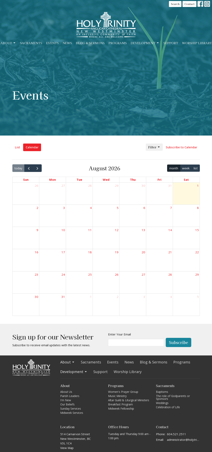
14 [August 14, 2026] (170, 230)
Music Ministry (117, 396)
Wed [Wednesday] (106, 180)
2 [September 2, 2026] (117, 297)
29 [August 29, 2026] (197, 274)
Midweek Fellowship (121, 408)
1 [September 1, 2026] (91, 297)
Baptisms (162, 392)
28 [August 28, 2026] (170, 274)
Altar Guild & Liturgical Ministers (128, 400)
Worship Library (197, 43)
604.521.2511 (176, 434)
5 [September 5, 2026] (198, 297)
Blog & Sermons (90, 43)
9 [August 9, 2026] (37, 230)
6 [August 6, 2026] (144, 208)
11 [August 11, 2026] (90, 230)
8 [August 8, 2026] (198, 208)
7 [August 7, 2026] (171, 208)
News (67, 43)
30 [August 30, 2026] (36, 297)
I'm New (65, 400)
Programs (117, 43)
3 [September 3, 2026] (144, 297)
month (173, 168)
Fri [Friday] (159, 180)
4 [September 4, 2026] (171, 297)
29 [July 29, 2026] (116, 186)
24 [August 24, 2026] (63, 274)
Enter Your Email (119, 334)
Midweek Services (71, 413)
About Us (66, 392)
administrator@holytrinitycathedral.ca (183, 440)
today (18, 168)
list (196, 168)
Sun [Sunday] (26, 180)
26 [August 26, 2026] (116, 274)
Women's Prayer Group (123, 392)
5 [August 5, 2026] (117, 208)
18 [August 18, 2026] (90, 252)
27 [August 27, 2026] (143, 274)
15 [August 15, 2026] (197, 230)
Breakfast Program (120, 404)
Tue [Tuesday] (79, 180)
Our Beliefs (67, 404)
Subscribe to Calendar (181, 147)
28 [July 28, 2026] (90, 186)
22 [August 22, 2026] (197, 252)
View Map (67, 448)
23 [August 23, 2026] (36, 274)
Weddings (162, 403)
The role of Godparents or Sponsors (173, 397)
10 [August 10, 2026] (63, 230)
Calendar (32, 147)
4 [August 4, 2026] (91, 208)
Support (170, 43)
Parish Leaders (69, 396)
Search (175, 4)
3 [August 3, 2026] (64, 208)
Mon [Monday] (52, 180)
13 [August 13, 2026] (143, 230)
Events (52, 43)
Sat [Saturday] (186, 180)
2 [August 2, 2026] (37, 208)
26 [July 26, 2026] (36, 186)
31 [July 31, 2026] (170, 186)
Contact (189, 4)
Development (145, 43)
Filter (154, 147)
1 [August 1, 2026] (198, 186)
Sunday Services (70, 408)
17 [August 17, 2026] (63, 252)
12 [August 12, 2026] (116, 230)
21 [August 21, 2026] (170, 252)
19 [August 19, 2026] (116, 252)
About (8, 43)
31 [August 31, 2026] (63, 297)
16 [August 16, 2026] (36, 252)
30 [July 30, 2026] (143, 186)
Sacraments (31, 43)
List (17, 147)
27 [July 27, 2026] (63, 186)
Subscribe (178, 342)
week (185, 168)
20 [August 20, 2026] (143, 252)
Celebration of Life (168, 407)
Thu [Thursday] (133, 180)
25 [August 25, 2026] (90, 274)
